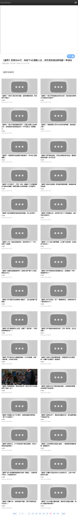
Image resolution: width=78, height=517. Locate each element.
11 (29, 513)
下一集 (71, 56)
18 (54, 513)
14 (40, 513)
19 (58, 513)
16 (47, 513)
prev (14, 513)
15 (43, 513)
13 (36, 513)
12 (33, 513)
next (63, 513)
